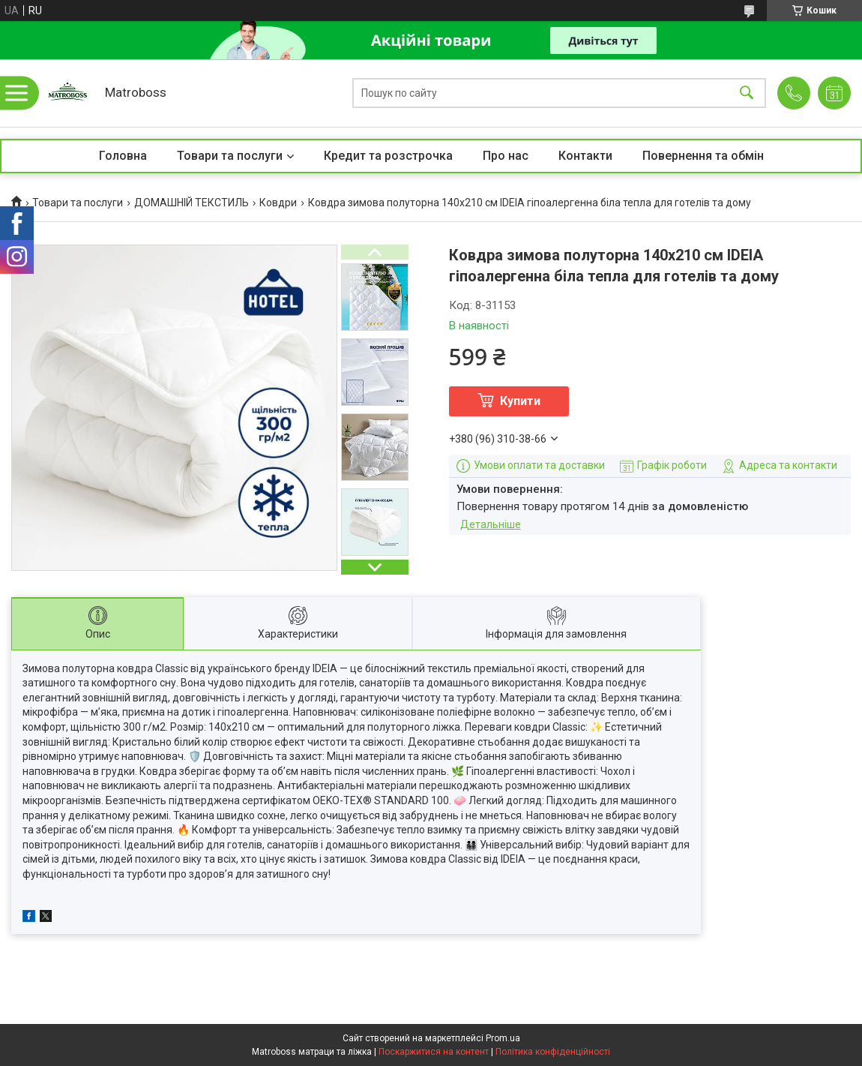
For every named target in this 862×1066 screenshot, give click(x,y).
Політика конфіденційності (552, 1051)
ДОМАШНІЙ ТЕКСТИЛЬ (191, 203)
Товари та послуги (230, 156)
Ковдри (278, 203)
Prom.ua (503, 1038)
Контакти (585, 156)
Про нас (505, 156)
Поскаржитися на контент (434, 1051)
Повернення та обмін (703, 156)
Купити (520, 401)
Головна (123, 156)
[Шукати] (747, 93)
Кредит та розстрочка (388, 156)
